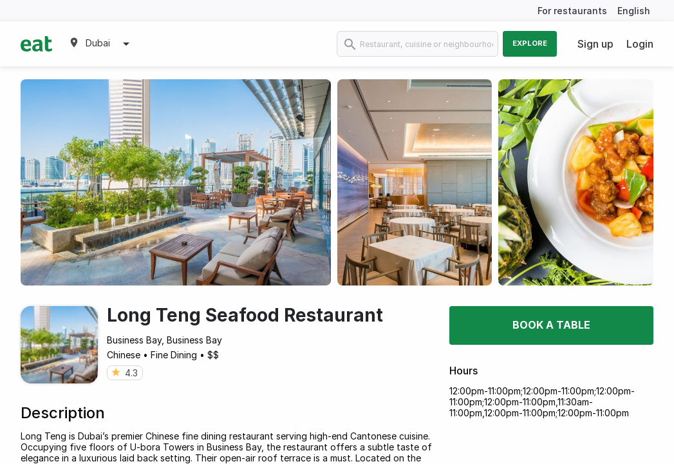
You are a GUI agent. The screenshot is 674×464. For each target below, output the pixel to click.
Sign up (595, 43)
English (633, 10)
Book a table (551, 324)
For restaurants (572, 10)
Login (639, 43)
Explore (529, 43)
